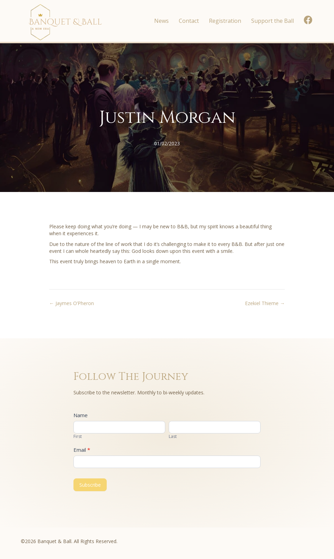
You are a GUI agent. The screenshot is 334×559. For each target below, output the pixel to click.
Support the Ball (272, 21)
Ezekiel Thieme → (265, 303)
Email (81, 449)
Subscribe (90, 485)
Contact (189, 21)
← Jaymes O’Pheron (71, 303)
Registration (225, 21)
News (161, 21)
